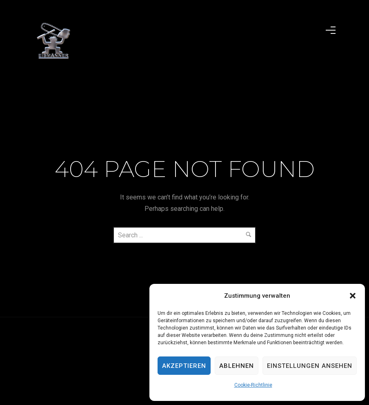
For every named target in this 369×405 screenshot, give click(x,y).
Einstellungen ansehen (309, 366)
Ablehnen (236, 366)
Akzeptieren (184, 366)
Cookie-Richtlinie (253, 385)
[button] (353, 296)
